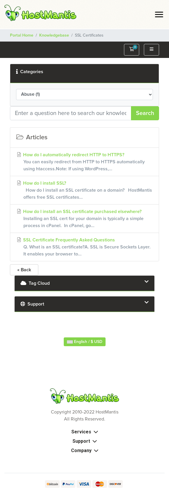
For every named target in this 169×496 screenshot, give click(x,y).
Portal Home (21, 35)
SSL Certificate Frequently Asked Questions (84, 247)
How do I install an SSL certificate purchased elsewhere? (84, 219)
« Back (24, 269)
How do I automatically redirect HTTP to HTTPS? (84, 162)
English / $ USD (84, 342)
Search (145, 113)
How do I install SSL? (84, 191)
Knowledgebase (54, 35)
